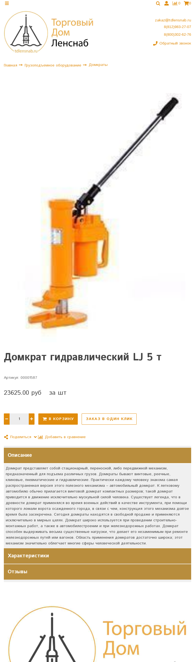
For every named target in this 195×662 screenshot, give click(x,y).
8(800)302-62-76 (177, 37)
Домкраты (98, 68)
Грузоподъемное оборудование (54, 68)
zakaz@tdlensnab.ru (173, 23)
